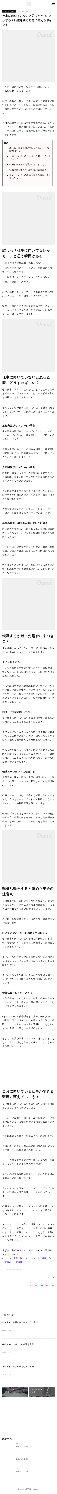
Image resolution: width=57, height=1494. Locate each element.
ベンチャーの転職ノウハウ (9, 11)
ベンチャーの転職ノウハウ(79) (13, 1269)
